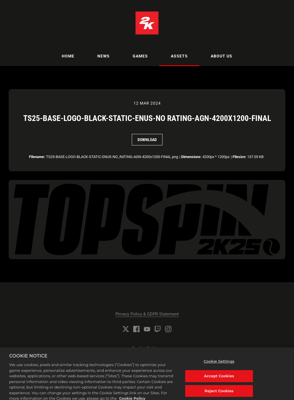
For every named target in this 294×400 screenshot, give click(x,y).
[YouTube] (147, 329)
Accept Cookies (219, 380)
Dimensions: (191, 157)
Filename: (37, 157)
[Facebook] (136, 329)
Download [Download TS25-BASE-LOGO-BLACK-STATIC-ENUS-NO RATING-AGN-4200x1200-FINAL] (147, 139)
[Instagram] (168, 329)
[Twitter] (126, 329)
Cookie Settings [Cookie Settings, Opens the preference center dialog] (219, 366)
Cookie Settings (147, 348)
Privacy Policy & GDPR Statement (147, 314)
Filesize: (239, 157)
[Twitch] (157, 329)
